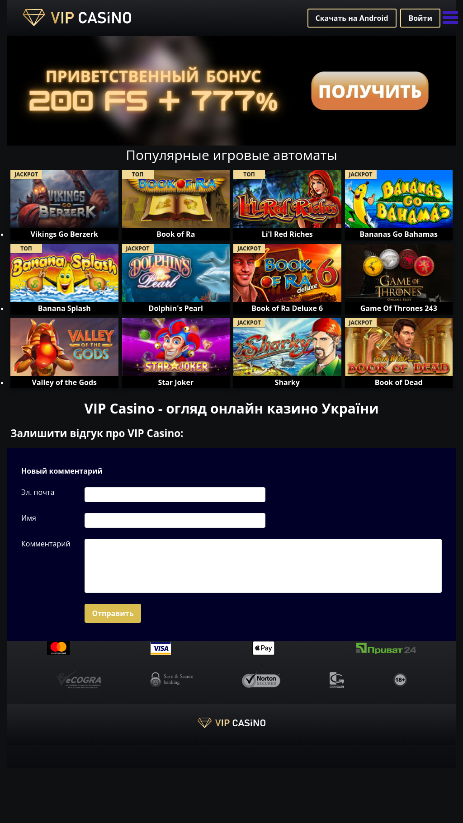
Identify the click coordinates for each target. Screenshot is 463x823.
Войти (420, 18)
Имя (28, 518)
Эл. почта (37, 492)
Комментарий (46, 544)
